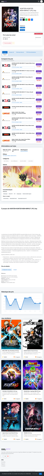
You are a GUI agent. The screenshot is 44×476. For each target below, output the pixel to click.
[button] (41, 1)
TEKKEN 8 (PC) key (28, 433)
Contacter (3, 465)
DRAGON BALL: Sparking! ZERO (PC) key (32, 391)
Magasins (3, 464)
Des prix (5, 52)
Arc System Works (6, 155)
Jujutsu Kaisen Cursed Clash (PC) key (10, 433)
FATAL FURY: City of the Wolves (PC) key (10, 350)
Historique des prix (20, 52)
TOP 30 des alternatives (31, 52)
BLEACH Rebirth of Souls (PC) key (31, 350)
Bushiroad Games (24, 151)
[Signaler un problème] (13, 43)
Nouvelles (3, 462)
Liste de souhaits (7, 43)
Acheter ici (39, 64)
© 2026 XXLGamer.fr (19, 471)
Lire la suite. (35, 473)
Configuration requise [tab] (6, 269)
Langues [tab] (15, 269)
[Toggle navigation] (38, 1)
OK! (40, 473)
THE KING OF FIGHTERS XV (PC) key (9, 391)
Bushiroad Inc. (14, 155)
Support (5, 54)
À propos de (11, 52)
